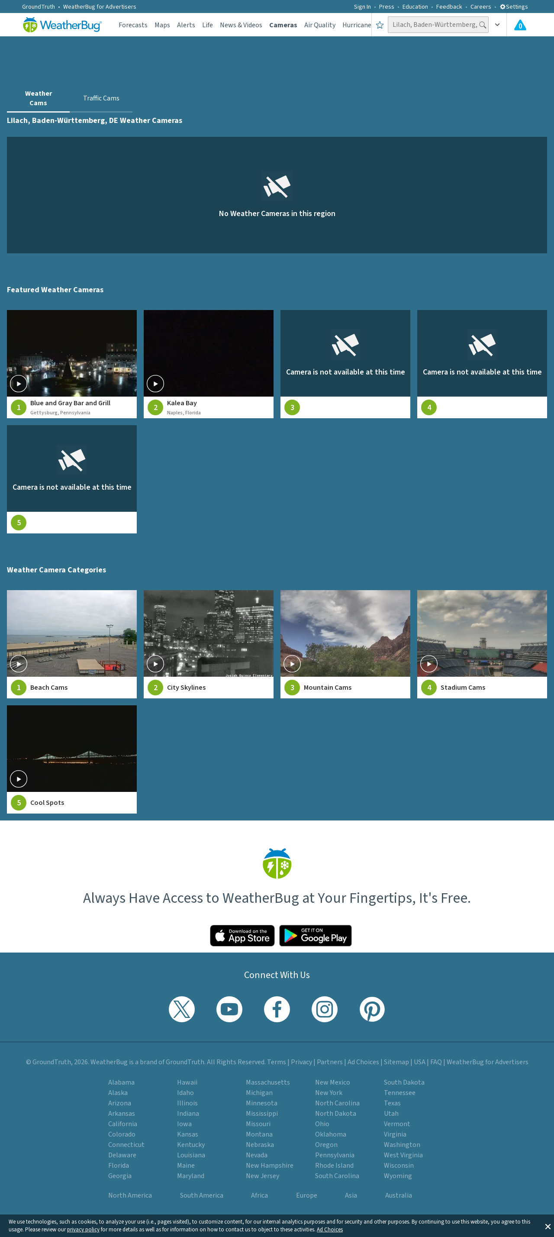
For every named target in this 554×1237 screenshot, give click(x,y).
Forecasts (133, 25)
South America (201, 1195)
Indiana (188, 1113)
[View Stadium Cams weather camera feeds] (482, 644)
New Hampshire (269, 1165)
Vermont (397, 1124)
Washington (402, 1145)
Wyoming (398, 1176)
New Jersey (262, 1176)
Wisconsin (399, 1165)
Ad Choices (330, 1230)
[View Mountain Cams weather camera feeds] (345, 644)
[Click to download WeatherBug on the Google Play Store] (315, 935)
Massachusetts (268, 1082)
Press (386, 7)
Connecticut (126, 1145)
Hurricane (356, 25)
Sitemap (396, 1062)
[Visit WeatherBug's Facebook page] (277, 1009)
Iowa (184, 1124)
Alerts (186, 25)
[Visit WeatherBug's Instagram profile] (325, 1009)
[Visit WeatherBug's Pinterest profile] (372, 1009)
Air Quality (319, 25)
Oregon (326, 1145)
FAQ (436, 1062)
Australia (398, 1195)
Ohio (322, 1124)
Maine (186, 1165)
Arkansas (121, 1113)
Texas (392, 1103)
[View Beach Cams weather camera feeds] (72, 644)
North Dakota (335, 1113)
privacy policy (83, 1230)
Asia (351, 1195)
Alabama (121, 1082)
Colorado (121, 1134)
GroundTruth (38, 7)
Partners (330, 1062)
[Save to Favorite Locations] (380, 24)
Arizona (119, 1103)
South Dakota (404, 1082)
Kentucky (191, 1145)
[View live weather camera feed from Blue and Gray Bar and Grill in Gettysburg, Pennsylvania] (72, 364)
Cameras (283, 25)
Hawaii (187, 1082)
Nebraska (260, 1145)
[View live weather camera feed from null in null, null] (345, 364)
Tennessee (400, 1093)
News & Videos (241, 25)
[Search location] (438, 24)
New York (328, 1093)
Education (415, 7)
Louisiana (191, 1155)
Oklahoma (330, 1134)
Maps (162, 25)
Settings (513, 7)
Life (207, 25)
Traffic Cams (101, 98)
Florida (118, 1165)
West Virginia (403, 1155)
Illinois (187, 1103)
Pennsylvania (334, 1155)
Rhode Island (334, 1165)
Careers (480, 7)
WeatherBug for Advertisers (99, 7)
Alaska (118, 1093)
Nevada (256, 1155)
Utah (391, 1113)
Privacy (301, 1062)
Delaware (122, 1155)
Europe (306, 1195)
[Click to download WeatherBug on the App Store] (242, 935)
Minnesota (261, 1103)
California (122, 1124)
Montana (259, 1134)
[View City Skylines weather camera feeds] (209, 644)
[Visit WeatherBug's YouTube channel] (229, 1009)
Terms (276, 1062)
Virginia (395, 1134)
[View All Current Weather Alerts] (520, 24)
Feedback (449, 7)
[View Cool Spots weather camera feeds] (72, 759)
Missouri (258, 1124)
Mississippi (262, 1113)
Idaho (185, 1093)
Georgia (120, 1176)
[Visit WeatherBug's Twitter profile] (182, 1009)
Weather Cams (38, 98)
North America (130, 1195)
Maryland (190, 1176)
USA (419, 1062)
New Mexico (332, 1082)
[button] (548, 1225)
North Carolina (337, 1103)
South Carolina (337, 1176)
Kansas (187, 1134)
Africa (259, 1195)
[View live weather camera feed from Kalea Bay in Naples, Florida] (209, 364)
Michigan (259, 1093)
